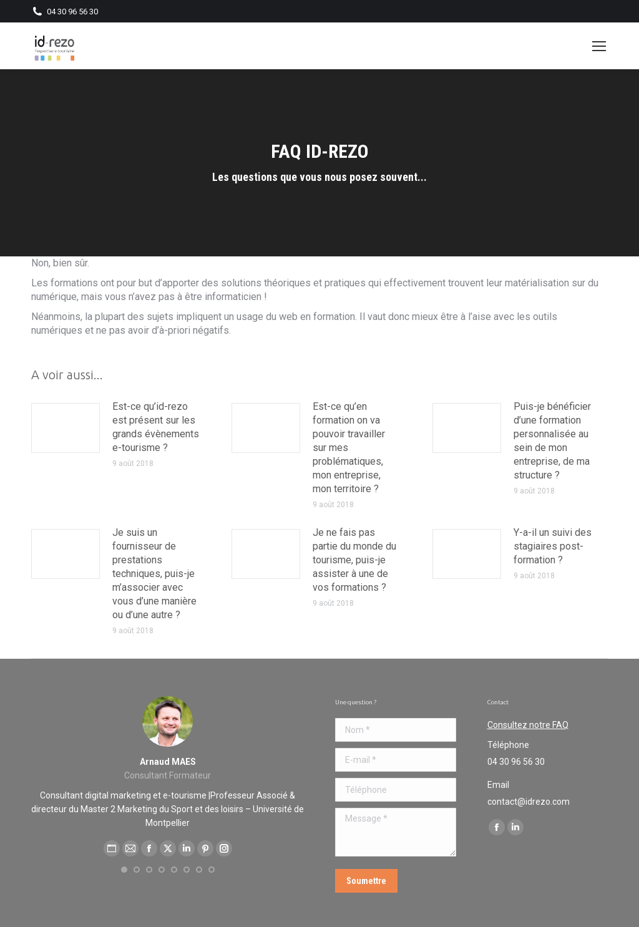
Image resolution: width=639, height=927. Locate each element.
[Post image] (65, 428)
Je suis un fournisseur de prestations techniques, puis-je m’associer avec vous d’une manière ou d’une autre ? (154, 574)
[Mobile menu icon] (599, 46)
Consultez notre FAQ (527, 725)
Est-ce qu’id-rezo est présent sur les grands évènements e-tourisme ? (155, 427)
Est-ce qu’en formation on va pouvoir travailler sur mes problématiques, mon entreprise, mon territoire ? (349, 447)
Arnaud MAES (168, 762)
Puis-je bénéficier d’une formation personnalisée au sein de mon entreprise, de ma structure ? (552, 440)
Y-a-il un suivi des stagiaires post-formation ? (553, 546)
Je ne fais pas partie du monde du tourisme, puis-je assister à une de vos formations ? (354, 560)
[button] (124, 869)
